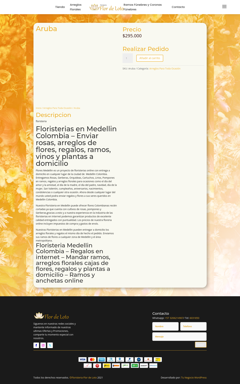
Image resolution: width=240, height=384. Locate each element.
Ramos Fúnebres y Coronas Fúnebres (143, 7)
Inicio (38, 108)
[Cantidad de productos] (128, 58)
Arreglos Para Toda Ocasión (57, 108)
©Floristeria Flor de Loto (83, 377)
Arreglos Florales (75, 7)
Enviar (201, 344)
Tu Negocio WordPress (194, 377)
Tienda (60, 7)
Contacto (178, 7)
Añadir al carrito (149, 58)
